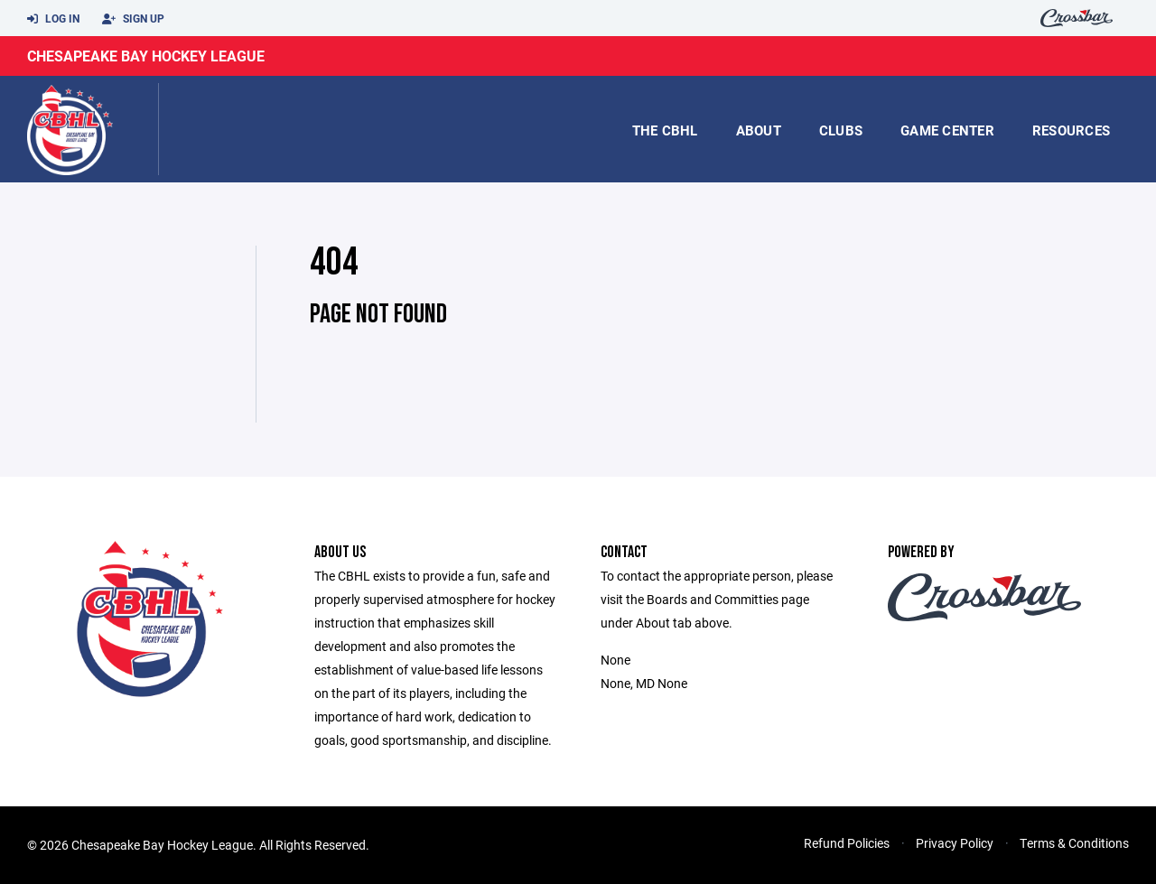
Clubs (840, 130)
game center (947, 130)
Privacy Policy (954, 842)
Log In (53, 19)
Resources (1071, 130)
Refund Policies (847, 842)
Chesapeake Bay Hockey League (146, 55)
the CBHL (665, 130)
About (758, 130)
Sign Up (133, 19)
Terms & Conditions (1074, 842)
